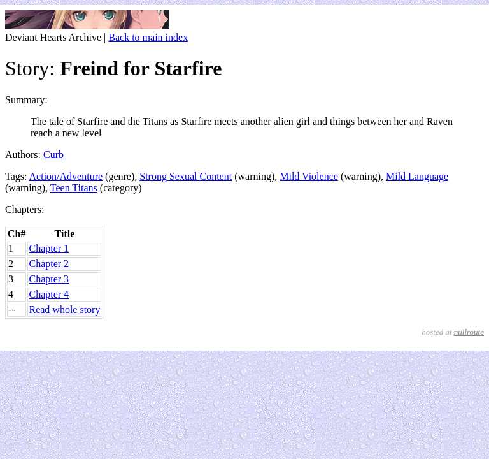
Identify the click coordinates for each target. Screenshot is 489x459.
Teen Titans (73, 187)
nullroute (469, 332)
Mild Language (417, 176)
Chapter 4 (49, 294)
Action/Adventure (66, 176)
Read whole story (64, 309)
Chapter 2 (49, 263)
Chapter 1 (49, 248)
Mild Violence (309, 176)
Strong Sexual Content (185, 176)
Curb (53, 154)
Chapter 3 (49, 278)
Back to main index (148, 37)
